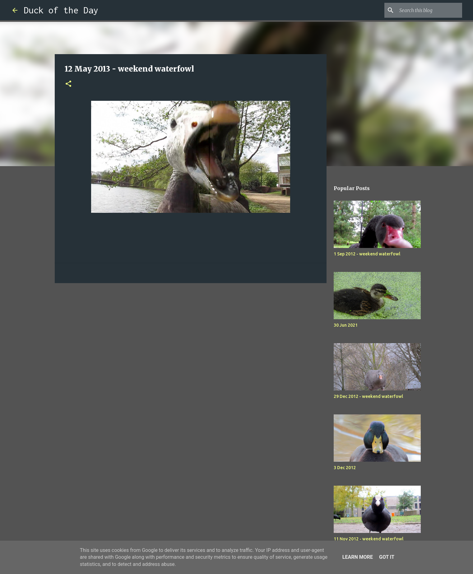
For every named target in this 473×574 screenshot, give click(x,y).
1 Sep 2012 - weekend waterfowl (367, 253)
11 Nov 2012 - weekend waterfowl (368, 538)
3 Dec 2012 (345, 467)
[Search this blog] (429, 10)
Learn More (357, 557)
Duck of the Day (61, 10)
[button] (68, 84)
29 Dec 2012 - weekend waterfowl (368, 396)
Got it (386, 557)
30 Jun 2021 (346, 325)
